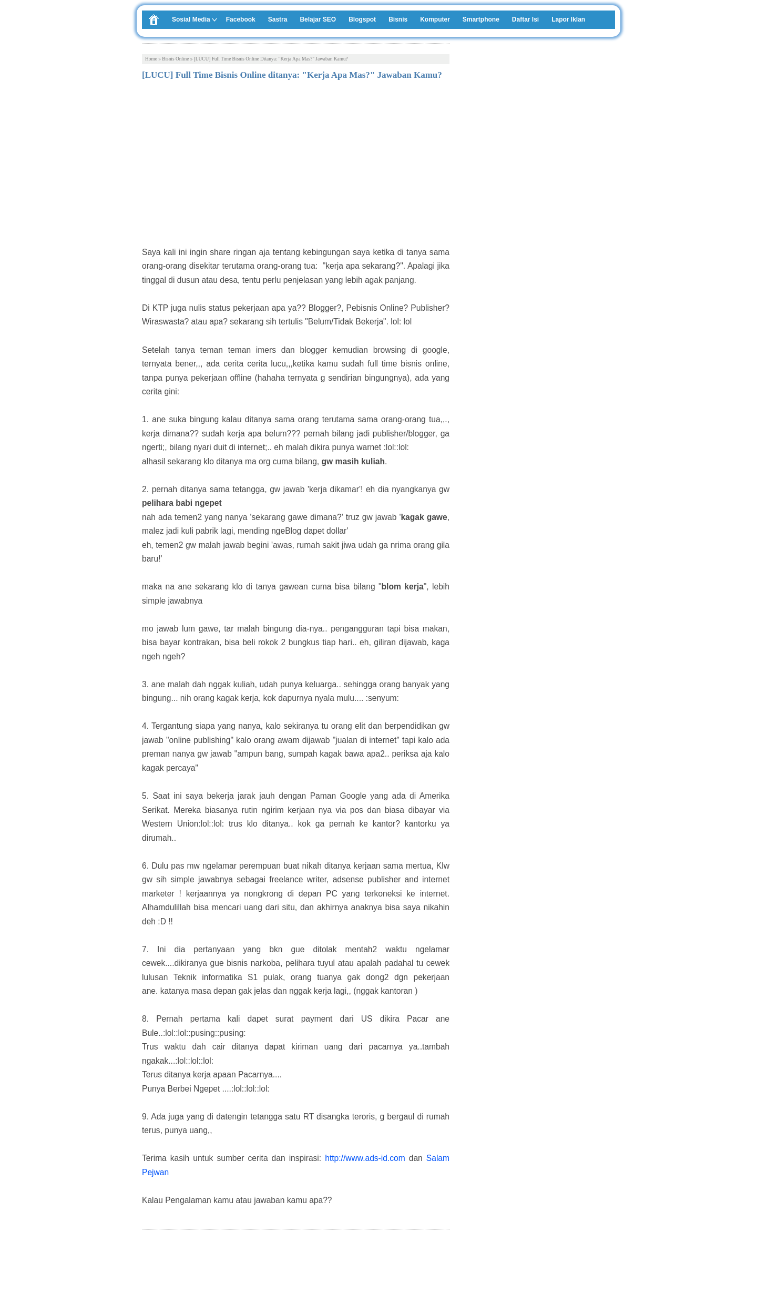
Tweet (151, 1266)
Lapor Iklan (568, 19)
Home (151, 59)
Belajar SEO (318, 19)
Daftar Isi (525, 19)
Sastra (278, 19)
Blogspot (362, 19)
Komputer (435, 19)
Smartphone (481, 19)
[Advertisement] (295, 166)
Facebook (240, 19)
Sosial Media (191, 19)
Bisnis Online (175, 59)
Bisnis (397, 19)
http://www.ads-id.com (365, 1158)
